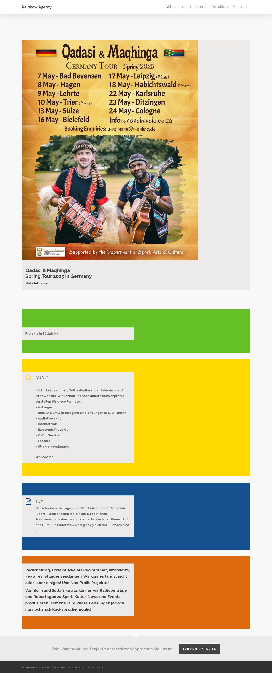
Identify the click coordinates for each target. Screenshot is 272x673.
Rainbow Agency (37, 7)
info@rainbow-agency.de (52, 667)
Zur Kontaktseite (199, 648)
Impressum (98, 667)
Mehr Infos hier (37, 283)
